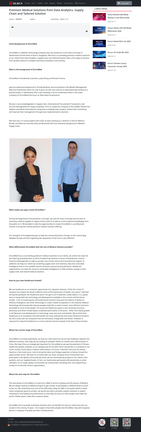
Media (59, 3)
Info (46, 3)
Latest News (101, 8)
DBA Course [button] (80, 3)
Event (40, 3)
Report (52, 3)
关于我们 (11, 419)
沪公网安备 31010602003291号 (21, 425)
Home (27, 3)
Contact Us (68, 3)
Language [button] (123, 3)
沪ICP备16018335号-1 (41, 425)
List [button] (33, 3)
